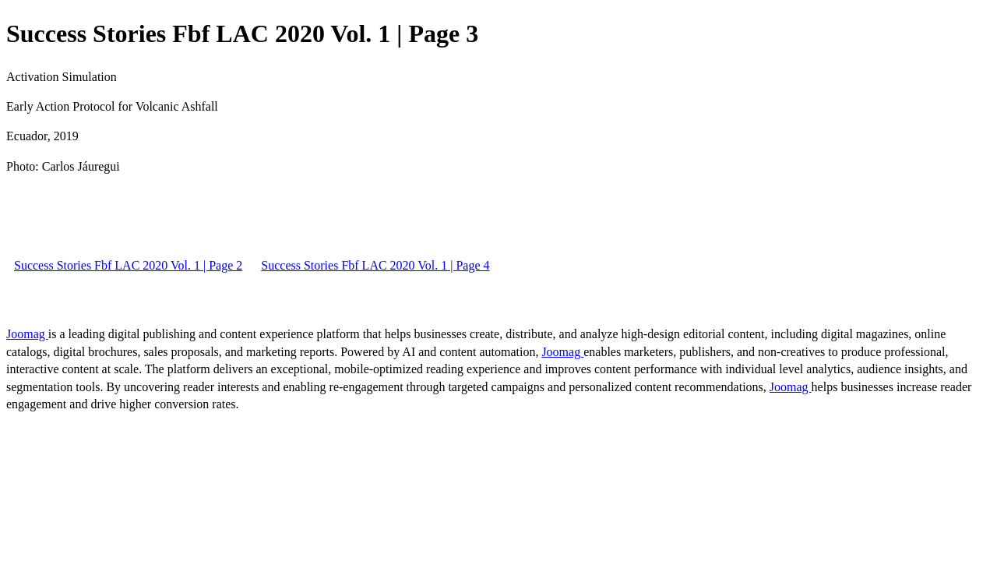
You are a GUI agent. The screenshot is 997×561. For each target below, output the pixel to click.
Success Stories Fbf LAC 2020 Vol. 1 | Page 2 (128, 265)
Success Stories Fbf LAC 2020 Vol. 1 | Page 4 (375, 265)
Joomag (27, 333)
